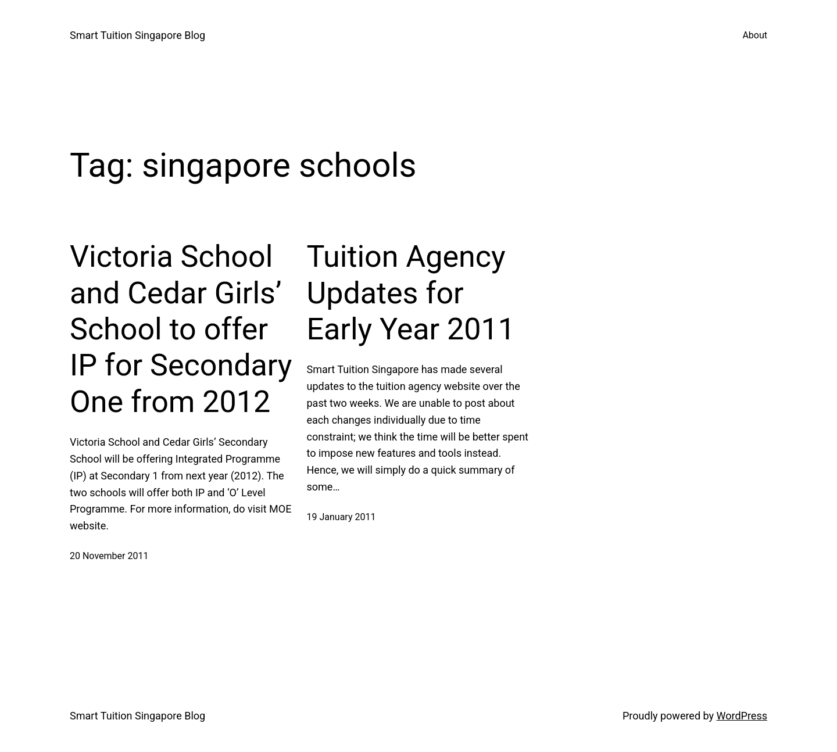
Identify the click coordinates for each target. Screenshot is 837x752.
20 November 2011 (109, 555)
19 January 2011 (341, 516)
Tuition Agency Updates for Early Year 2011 (411, 293)
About (754, 35)
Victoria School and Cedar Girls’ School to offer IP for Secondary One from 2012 (181, 329)
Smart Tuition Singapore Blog (137, 35)
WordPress (742, 716)
